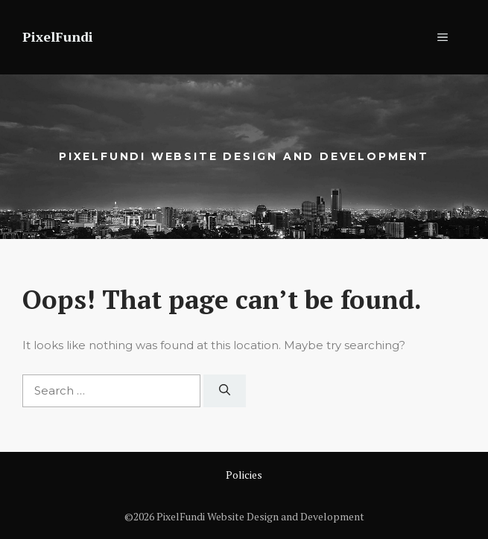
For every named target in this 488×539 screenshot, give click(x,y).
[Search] (224, 391)
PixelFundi (57, 36)
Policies (244, 475)
